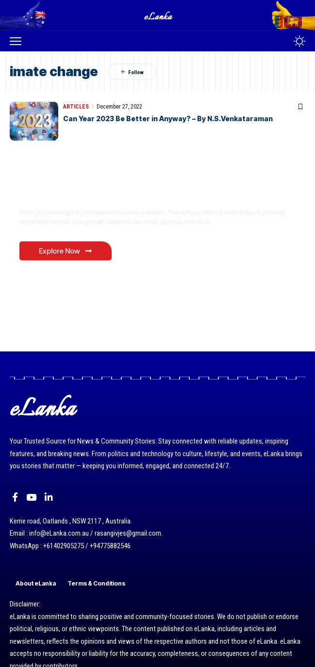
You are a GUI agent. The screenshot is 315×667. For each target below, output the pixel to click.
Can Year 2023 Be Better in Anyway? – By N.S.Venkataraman (168, 118)
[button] (18, 41)
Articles (76, 106)
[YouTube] (31, 497)
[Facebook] (15, 497)
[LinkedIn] (48, 497)
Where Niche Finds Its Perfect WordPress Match (127, 192)
